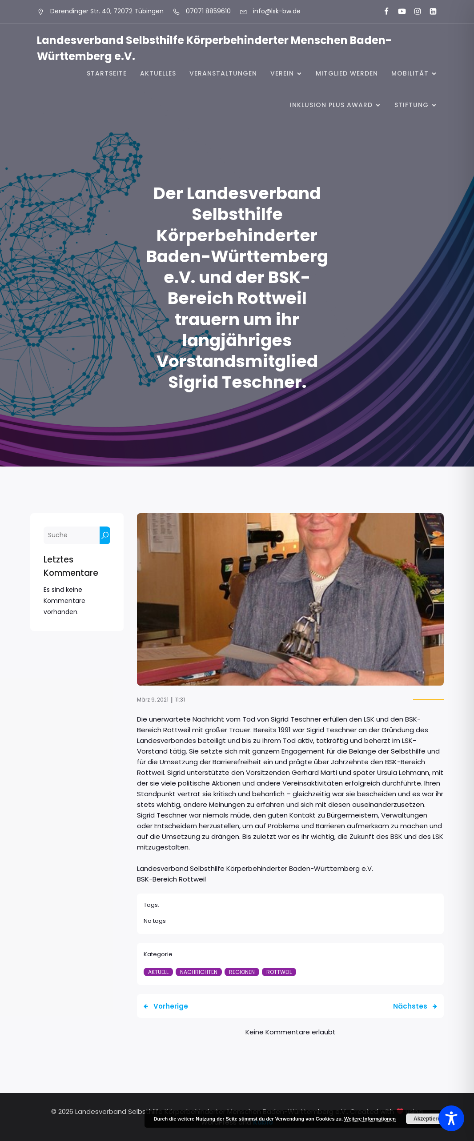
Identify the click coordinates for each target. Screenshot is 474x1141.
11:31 (180, 699)
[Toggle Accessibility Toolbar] (451, 1118)
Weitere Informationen (370, 1118)
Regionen (242, 972)
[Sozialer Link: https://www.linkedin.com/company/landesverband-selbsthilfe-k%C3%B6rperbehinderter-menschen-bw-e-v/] (429, 11)
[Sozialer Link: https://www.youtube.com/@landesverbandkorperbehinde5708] (398, 11)
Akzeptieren (429, 1119)
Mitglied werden (347, 73)
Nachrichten (198, 972)
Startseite (107, 73)
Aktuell (158, 972)
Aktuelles (158, 73)
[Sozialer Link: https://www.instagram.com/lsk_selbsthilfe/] (414, 11)
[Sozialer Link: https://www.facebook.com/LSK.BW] (382, 11)
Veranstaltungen (223, 73)
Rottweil (279, 972)
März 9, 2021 (153, 699)
